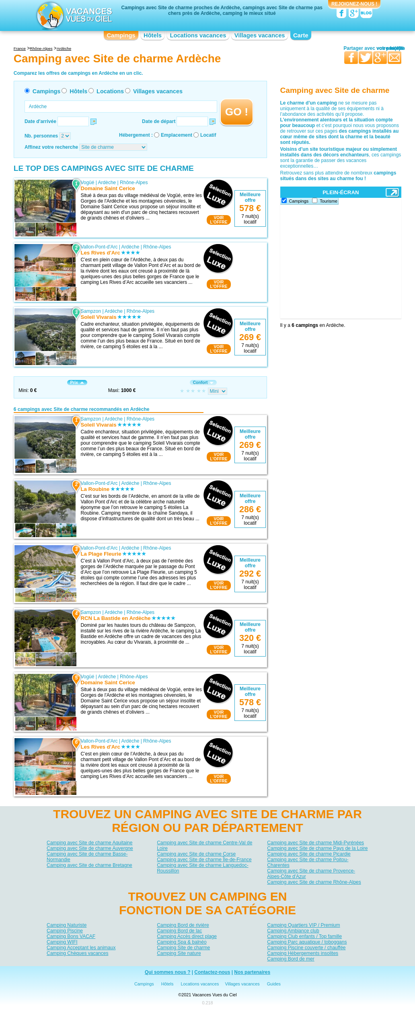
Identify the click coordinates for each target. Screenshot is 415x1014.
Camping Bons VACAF (71, 936)
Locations (110, 91)
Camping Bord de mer (290, 958)
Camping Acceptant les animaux (81, 947)
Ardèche (107, 182)
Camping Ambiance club (293, 930)
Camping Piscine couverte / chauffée (306, 947)
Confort (203, 382)
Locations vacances (198, 35)
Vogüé (87, 182)
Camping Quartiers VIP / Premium (303, 925)
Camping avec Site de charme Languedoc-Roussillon (202, 868)
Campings (121, 35)
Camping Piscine (65, 930)
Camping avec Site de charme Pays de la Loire (317, 848)
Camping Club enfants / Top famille (304, 936)
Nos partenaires (252, 972)
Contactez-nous (212, 972)
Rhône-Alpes (134, 182)
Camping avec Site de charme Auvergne (90, 848)
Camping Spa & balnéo (181, 941)
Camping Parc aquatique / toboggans (307, 941)
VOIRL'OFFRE (218, 220)
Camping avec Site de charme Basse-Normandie (87, 856)
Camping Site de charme (183, 947)
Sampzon (90, 311)
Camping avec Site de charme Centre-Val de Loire (204, 845)
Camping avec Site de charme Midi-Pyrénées (315, 843)
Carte (300, 35)
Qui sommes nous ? (168, 972)
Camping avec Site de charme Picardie (308, 854)
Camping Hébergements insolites (302, 953)
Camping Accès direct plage (187, 936)
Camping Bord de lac (179, 930)
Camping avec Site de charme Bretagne (89, 865)
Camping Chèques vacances (77, 953)
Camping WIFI (62, 941)
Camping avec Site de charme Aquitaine (89, 843)
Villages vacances (259, 35)
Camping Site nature (179, 953)
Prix (77, 382)
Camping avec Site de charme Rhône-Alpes (314, 882)
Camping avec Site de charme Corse (196, 854)
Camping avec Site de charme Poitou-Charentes (307, 862)
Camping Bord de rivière (183, 925)
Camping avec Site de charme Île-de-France (204, 859)
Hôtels (153, 35)
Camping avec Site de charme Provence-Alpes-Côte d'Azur (311, 873)
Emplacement (176, 135)
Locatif (208, 135)
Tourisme (328, 201)
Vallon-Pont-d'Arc (98, 247)
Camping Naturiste (66, 925)
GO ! (236, 112)
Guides (274, 984)
